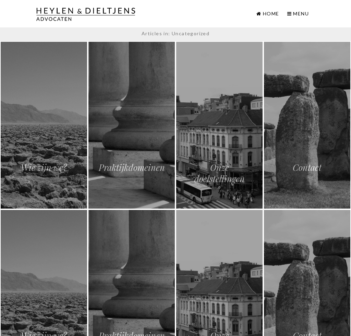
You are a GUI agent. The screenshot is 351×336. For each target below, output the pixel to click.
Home (271, 13)
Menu (298, 13)
